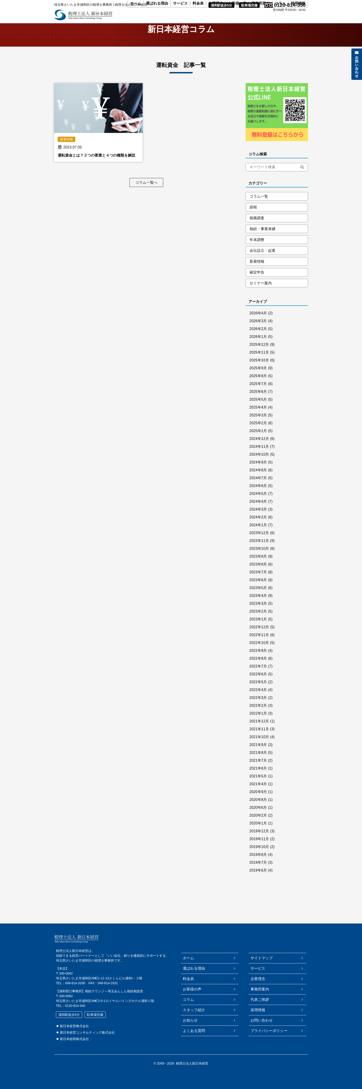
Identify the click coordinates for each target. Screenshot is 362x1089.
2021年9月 (258, 756)
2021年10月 (259, 748)
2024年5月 (258, 505)
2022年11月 (259, 646)
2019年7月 (258, 873)
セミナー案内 (261, 294)
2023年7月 (258, 583)
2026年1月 (258, 348)
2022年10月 (259, 654)
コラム (280, 19)
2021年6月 (258, 779)
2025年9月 (258, 379)
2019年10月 (259, 858)
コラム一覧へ (146, 194)
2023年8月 (258, 575)
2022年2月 (258, 717)
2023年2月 (258, 622)
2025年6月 (258, 403)
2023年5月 (258, 599)
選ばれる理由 (157, 19)
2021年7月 (258, 771)
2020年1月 (258, 834)
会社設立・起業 (262, 262)
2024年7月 (258, 489)
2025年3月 (258, 426)
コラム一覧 (259, 207)
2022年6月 (258, 685)
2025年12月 (259, 356)
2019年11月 (259, 850)
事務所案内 (260, 19)
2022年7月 (258, 677)
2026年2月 (258, 340)
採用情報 (298, 19)
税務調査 (257, 229)
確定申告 (257, 283)
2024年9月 (258, 473)
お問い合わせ (261, 1020)
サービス (180, 19)
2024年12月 (259, 450)
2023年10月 (259, 560)
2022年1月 (258, 724)
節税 (253, 218)
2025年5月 (258, 410)
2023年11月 (259, 552)
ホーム (135, 19)
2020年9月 (258, 803)
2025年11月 (259, 363)
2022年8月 (258, 669)
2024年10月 (259, 465)
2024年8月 (258, 481)
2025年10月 (259, 371)
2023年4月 (258, 607)
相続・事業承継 (262, 240)
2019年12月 (259, 842)
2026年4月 (258, 324)
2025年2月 (258, 434)
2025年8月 (258, 387)
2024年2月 (258, 528)
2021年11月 (259, 740)
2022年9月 (258, 662)
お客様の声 (237, 19)
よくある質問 (194, 1031)
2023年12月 (259, 544)
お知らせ (190, 1020)
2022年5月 (258, 693)
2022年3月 (258, 709)
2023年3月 (258, 615)
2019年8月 (258, 866)
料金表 (198, 19)
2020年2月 (258, 826)
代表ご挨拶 (259, 1000)
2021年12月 (259, 732)
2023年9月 (258, 567)
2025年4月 (258, 418)
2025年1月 (258, 442)
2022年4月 (258, 701)
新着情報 (257, 272)
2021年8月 (258, 764)
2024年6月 (258, 497)
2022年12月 (259, 638)
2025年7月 (258, 395)
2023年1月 (258, 630)
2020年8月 (258, 811)
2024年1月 (258, 536)
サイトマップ (261, 958)
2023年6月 (258, 591)
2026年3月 (258, 332)
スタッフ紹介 (194, 1010)
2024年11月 (259, 458)
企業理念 (215, 19)
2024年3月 (258, 520)
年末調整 (257, 251)
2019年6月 (258, 881)
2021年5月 (258, 787)
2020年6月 (258, 819)
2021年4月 (258, 795)
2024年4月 (258, 512)
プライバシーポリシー (268, 1031)
